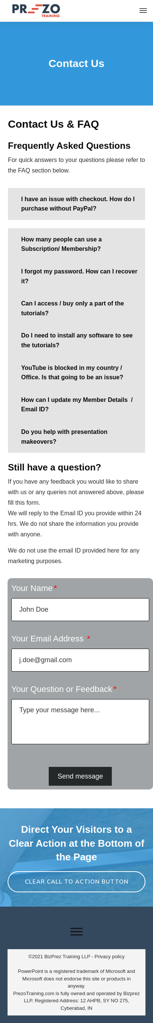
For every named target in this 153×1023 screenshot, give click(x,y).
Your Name (32, 588)
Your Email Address (48, 638)
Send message (80, 776)
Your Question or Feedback (61, 689)
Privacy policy (109, 956)
